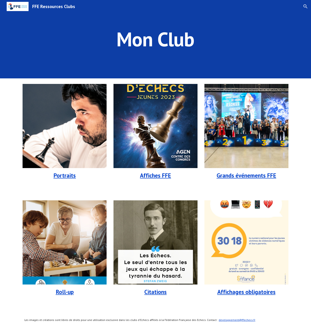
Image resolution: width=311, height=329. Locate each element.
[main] (155, 39)
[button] (305, 6)
